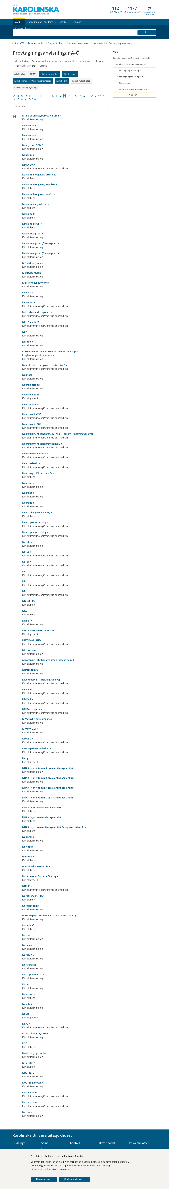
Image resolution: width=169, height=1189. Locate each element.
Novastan (27, 994)
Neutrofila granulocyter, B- (37, 512)
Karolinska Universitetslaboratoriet (89, 43)
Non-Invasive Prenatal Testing (39, 876)
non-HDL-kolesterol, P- (35, 866)
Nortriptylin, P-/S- (32, 974)
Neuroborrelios (31, 404)
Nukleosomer (30, 1092)
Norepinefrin (29, 925)
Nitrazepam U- (30, 669)
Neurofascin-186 (31, 424)
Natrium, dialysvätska (34, 204)
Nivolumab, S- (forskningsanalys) (41, 679)
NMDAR (26, 699)
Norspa (26, 945)
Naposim (27, 154)
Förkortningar (125, 83)
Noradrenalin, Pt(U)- (33, 895)
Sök (147, 32)
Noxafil (26, 1004)
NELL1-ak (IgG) (30, 322)
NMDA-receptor (31, 709)
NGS (24, 610)
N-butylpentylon (31, 272)
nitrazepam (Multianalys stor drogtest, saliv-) (48, 660)
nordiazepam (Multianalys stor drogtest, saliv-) (49, 915)
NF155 (25, 551)
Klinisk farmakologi (50, 74)
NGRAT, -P (28, 601)
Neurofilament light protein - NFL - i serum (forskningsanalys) (57, 433)
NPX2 (25, 1023)
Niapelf (26, 620)
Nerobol (27, 341)
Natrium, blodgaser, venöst (37, 194)
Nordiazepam (30, 905)
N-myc (26, 758)
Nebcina (27, 292)
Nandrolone (29, 125)
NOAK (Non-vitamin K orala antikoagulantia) (47, 768)
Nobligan (27, 836)
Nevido (26, 542)
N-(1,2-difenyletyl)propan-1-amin (41, 115)
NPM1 (25, 1013)
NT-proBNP (28, 1063)
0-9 (34, 99)
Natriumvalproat (31, 233)
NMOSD (26, 738)
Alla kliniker (19, 74)
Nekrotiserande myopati (36, 312)
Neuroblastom (30, 384)
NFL (24, 571)
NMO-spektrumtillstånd (35, 748)
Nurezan (27, 1112)
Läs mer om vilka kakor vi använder (50, 1169)
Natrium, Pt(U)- (31, 223)
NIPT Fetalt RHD (31, 640)
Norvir (26, 984)
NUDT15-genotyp (31, 1082)
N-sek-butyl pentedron (35, 1053)
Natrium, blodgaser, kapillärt (38, 184)
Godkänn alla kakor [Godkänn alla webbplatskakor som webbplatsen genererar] (74, 1179)
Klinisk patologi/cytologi (25, 87)
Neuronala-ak (30, 463)
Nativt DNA (28, 164)
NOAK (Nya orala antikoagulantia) (41, 807)
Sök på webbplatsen (25, 32)
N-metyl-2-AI (29, 728)
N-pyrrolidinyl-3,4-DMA (35, 1033)
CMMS (33, 74)
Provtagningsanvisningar (121, 43)
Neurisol (27, 374)
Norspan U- (28, 954)
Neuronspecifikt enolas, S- (37, 473)
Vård (23, 43)
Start (16, 43)
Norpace (27, 935)
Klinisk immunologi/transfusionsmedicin (32, 80)
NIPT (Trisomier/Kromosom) (38, 630)
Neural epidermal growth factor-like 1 (43, 365)
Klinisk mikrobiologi (81, 80)
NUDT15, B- (28, 1072)
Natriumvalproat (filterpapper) (39, 243)
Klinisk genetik (70, 74)
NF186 (25, 561)
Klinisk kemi (61, 80)
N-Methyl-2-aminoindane (36, 718)
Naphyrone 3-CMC (32, 145)
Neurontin (28, 483)
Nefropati (27, 302)
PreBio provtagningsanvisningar (133, 89)
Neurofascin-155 (31, 414)
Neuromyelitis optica (34, 453)
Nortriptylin (29, 964)
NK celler (27, 689)
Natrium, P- (29, 213)
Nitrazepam (29, 650)
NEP (24, 331)
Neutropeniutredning (34, 522)
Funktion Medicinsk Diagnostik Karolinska (49, 43)
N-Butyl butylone (32, 263)
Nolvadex (27, 846)
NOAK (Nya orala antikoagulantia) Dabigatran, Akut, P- (53, 827)
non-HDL (27, 856)
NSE (24, 1043)
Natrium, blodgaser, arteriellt (39, 174)
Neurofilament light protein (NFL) (41, 443)
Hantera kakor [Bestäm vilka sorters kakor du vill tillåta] (43, 1179)
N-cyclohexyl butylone (35, 282)
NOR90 (26, 886)
